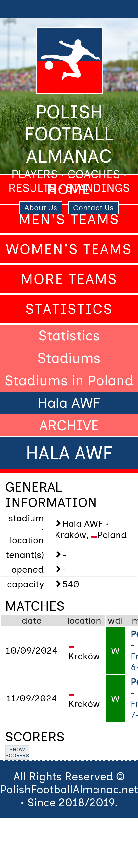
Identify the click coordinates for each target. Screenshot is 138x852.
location (84, 620)
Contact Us (93, 207)
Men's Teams (69, 219)
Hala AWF (69, 402)
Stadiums (69, 358)
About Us (40, 207)
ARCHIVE (69, 425)
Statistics (69, 308)
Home (69, 189)
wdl (115, 620)
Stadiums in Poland (69, 380)
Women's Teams (69, 249)
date (32, 620)
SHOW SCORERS (17, 752)
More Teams (69, 279)
